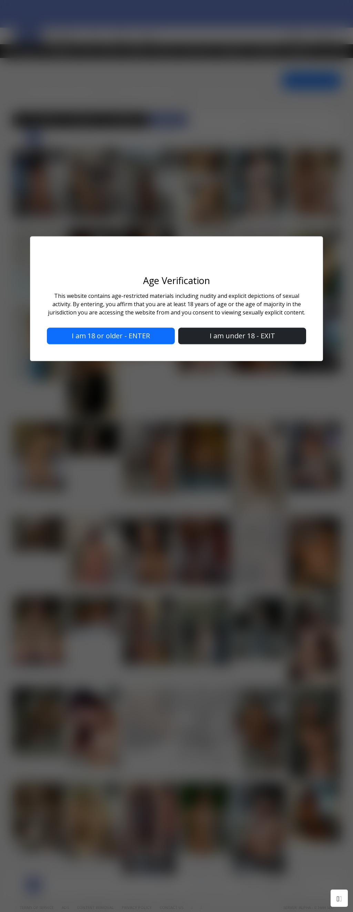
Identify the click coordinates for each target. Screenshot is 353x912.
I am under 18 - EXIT (242, 335)
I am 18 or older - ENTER (111, 335)
